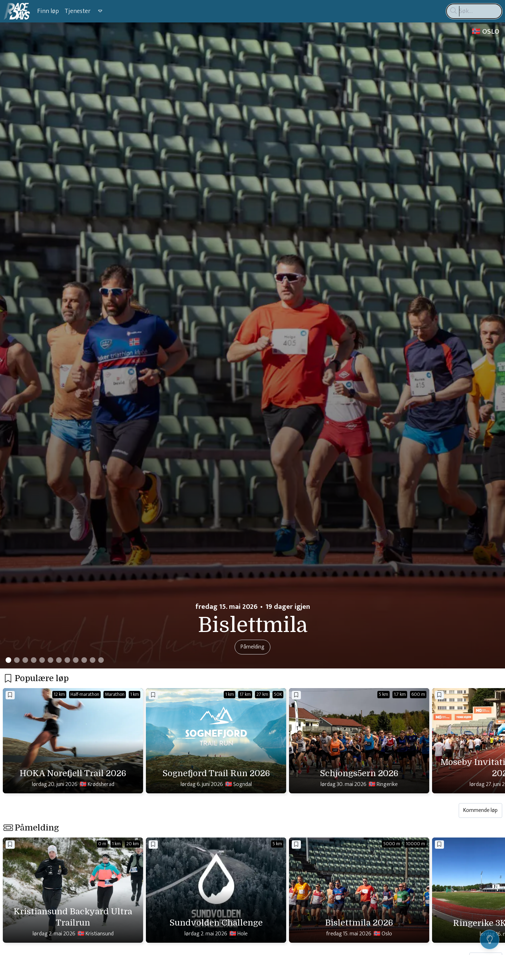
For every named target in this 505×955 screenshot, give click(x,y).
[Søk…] (474, 11)
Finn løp (48, 11)
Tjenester (77, 11)
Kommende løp (480, 810)
